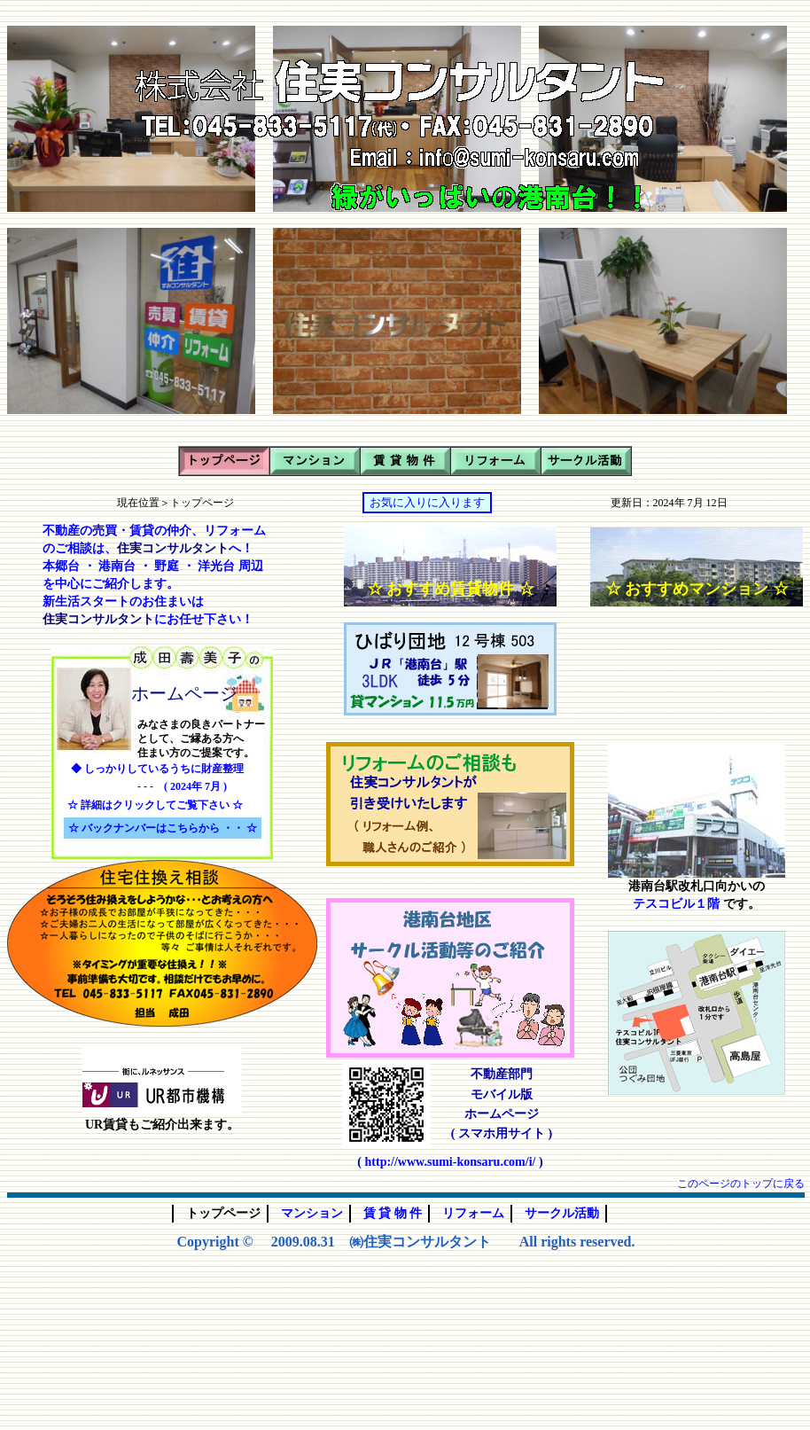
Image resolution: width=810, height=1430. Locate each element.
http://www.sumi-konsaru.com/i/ (450, 1161)
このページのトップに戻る (741, 1183)
